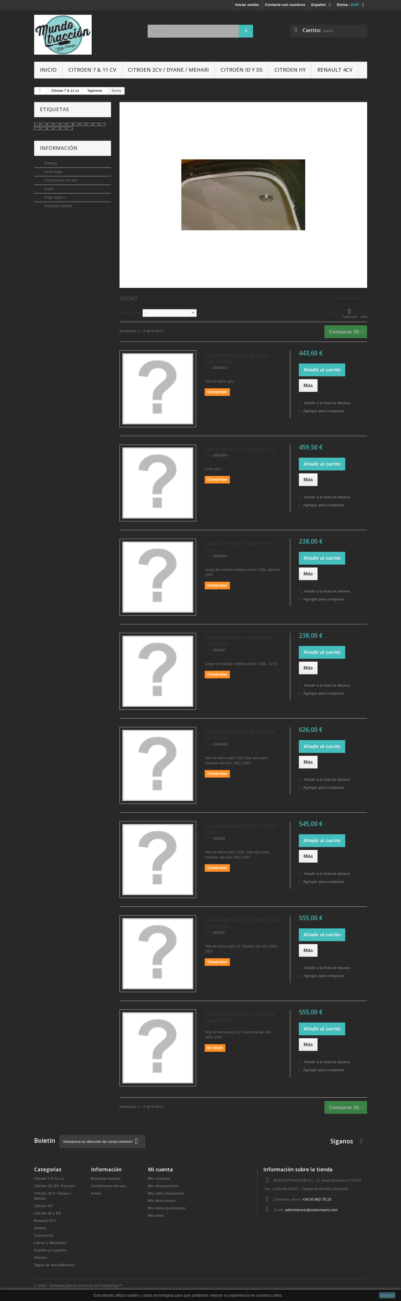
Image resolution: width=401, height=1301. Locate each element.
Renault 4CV (334, 69)
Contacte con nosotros (285, 5)
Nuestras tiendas (57, 206)
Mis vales (156, 1215)
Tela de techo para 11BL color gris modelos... (241, 829)
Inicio (48, 69)
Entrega (50, 163)
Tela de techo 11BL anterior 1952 (240, 449)
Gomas (40, 1228)
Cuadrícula (349, 313)
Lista (363, 313)
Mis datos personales (167, 1208)
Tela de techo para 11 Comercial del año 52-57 (239, 1017)
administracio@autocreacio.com (311, 1210)
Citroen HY (290, 69)
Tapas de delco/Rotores (55, 1265)
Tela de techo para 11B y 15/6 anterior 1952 (237, 358)
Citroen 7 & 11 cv (92, 69)
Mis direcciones (162, 1201)
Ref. (208, 368)
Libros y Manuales (50, 1243)
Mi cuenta (160, 1169)
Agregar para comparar (323, 411)
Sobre (48, 189)
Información (58, 147)
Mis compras (159, 1178)
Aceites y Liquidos (50, 1250)
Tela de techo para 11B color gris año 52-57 (240, 735)
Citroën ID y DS (242, 69)
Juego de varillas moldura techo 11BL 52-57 (239, 641)
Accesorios (44, 1235)
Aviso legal (52, 172)
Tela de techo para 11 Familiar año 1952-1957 (242, 923)
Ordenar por (130, 312)
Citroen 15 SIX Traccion (54, 1186)
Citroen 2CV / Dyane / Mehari (168, 69)
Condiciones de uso (60, 180)
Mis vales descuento (166, 1193)
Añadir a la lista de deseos (326, 403)
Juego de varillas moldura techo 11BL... (239, 547)
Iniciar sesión (247, 5)
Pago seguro (54, 197)
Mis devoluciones (163, 1186)
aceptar (387, 1295)
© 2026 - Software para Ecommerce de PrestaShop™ (78, 1285)
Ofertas (40, 1257)
